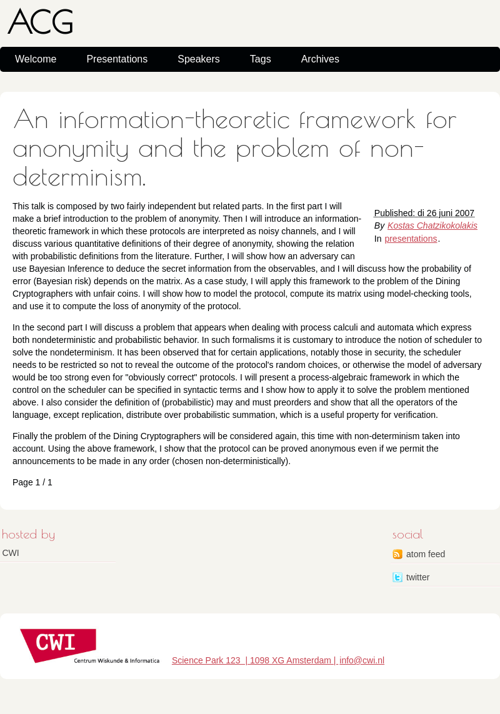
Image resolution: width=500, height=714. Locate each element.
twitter (417, 577)
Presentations (117, 59)
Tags (260, 59)
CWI (10, 553)
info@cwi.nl (361, 660)
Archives (320, 59)
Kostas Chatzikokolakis (433, 226)
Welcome (35, 59)
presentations (410, 239)
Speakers (199, 59)
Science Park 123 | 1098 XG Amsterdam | (255, 660)
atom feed (425, 554)
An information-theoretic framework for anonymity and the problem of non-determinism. (234, 147)
